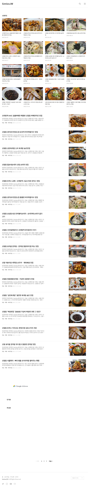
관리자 (16, 477)
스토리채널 (6, 477)
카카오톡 (12, 477)
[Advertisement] (20, 386)
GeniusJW (7, 3)
